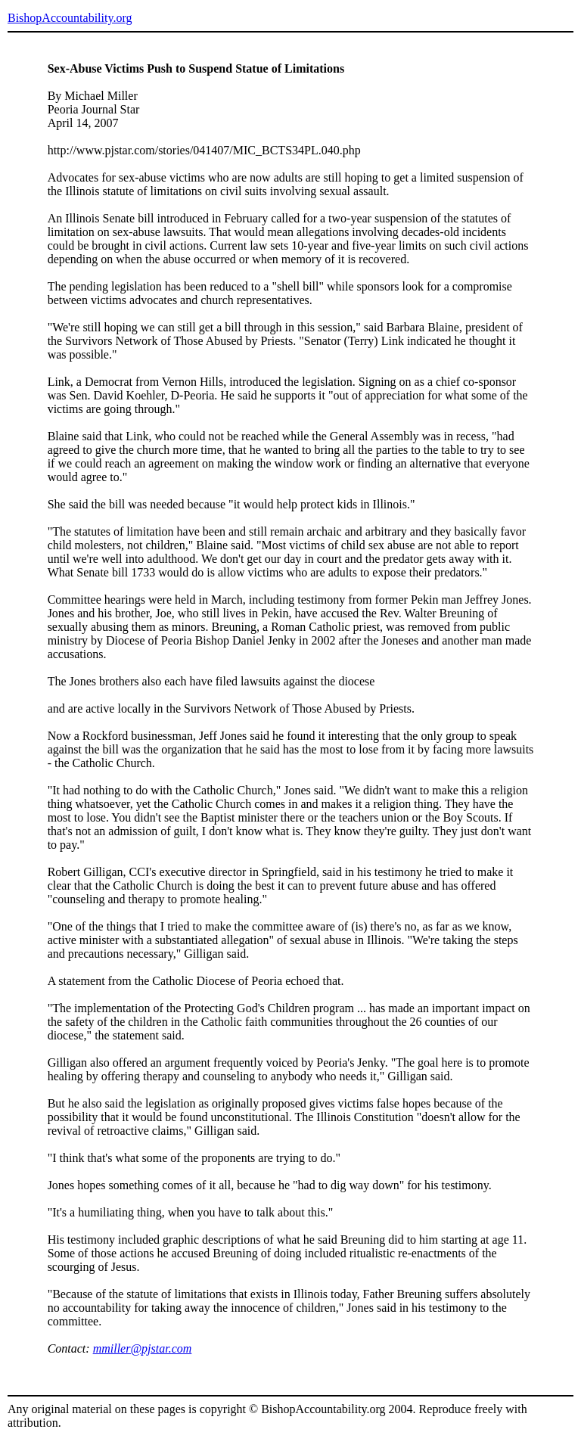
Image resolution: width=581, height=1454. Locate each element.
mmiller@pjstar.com (142, 1348)
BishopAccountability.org (70, 17)
